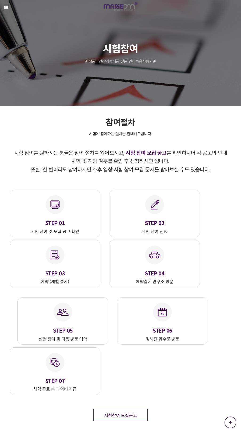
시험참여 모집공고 (120, 339)
